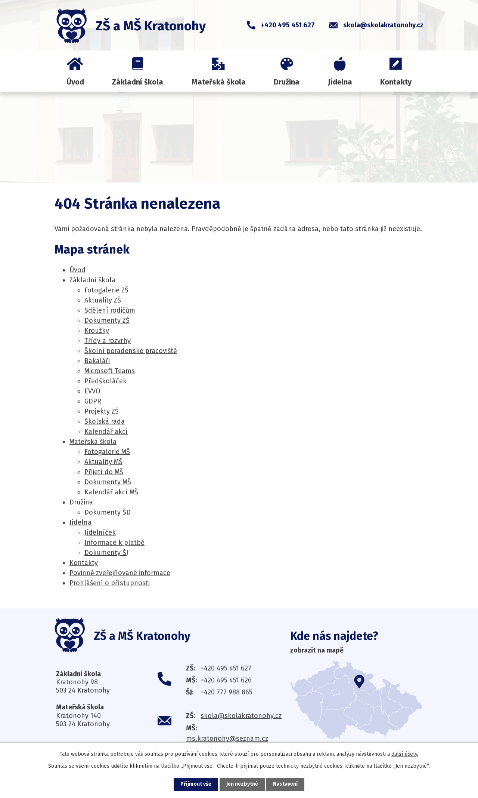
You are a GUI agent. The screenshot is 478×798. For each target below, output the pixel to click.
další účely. (404, 754)
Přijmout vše (195, 784)
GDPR (92, 401)
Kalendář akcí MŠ (111, 492)
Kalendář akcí (106, 431)
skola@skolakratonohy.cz (241, 716)
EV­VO (92, 391)
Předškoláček (105, 381)
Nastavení (285, 784)
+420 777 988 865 (226, 692)
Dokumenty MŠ (107, 482)
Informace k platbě (114, 542)
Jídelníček (100, 532)
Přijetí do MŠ (103, 472)
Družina (286, 81)
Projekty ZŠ (101, 411)
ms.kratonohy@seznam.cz (227, 738)
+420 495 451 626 (226, 680)
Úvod (75, 81)
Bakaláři (97, 361)
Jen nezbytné (242, 784)
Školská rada (104, 421)
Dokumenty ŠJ (106, 553)
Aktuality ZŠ (102, 300)
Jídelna (340, 81)
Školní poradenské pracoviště (130, 351)
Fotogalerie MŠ (107, 452)
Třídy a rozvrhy (107, 341)
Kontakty (396, 81)
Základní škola (137, 81)
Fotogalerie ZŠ (106, 290)
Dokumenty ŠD (107, 512)
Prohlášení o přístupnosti (109, 583)
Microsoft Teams (109, 371)
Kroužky (96, 330)
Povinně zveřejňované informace (119, 573)
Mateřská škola (219, 81)
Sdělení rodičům (109, 310)
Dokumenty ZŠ (107, 320)
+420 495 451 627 (226, 668)
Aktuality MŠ (103, 462)
